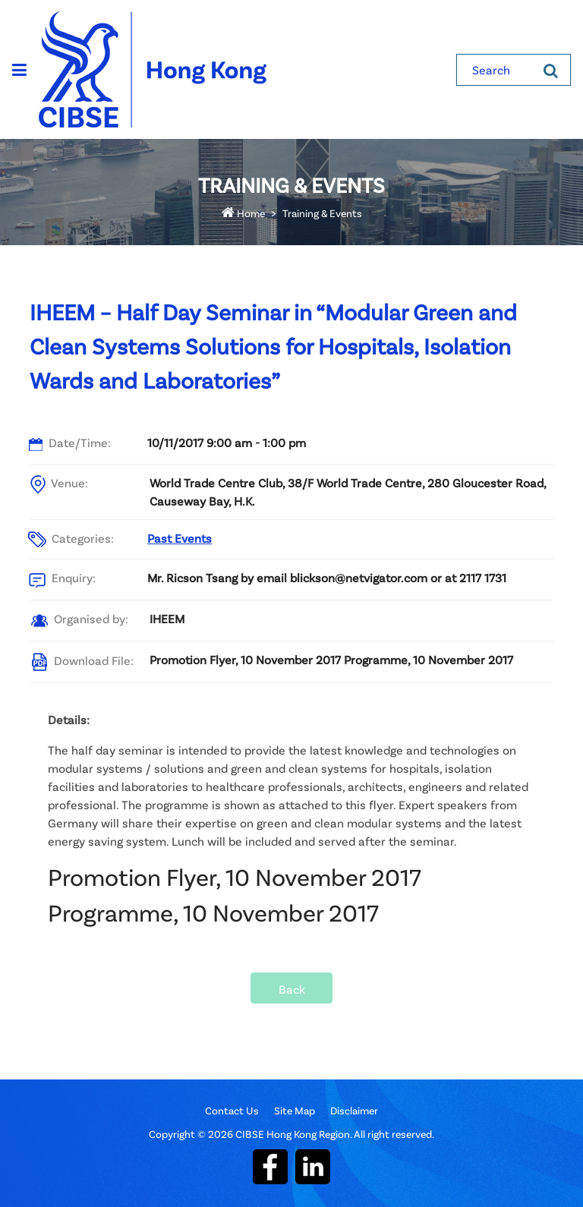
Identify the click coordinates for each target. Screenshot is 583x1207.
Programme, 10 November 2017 (213, 912)
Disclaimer (354, 1110)
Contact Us (232, 1110)
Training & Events (322, 212)
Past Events (179, 538)
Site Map (294, 1110)
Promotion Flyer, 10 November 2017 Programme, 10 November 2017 (331, 659)
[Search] (550, 70)
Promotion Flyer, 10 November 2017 (234, 876)
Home (243, 212)
